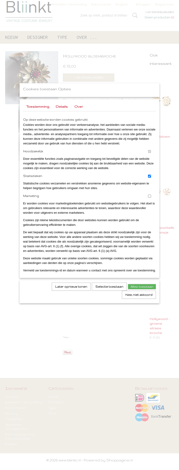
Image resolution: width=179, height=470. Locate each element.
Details (62, 112)
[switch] (149, 157)
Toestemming (37, 112)
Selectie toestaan (109, 292)
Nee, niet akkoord (138, 300)
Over (78, 112)
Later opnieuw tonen (71, 292)
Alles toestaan (142, 292)
